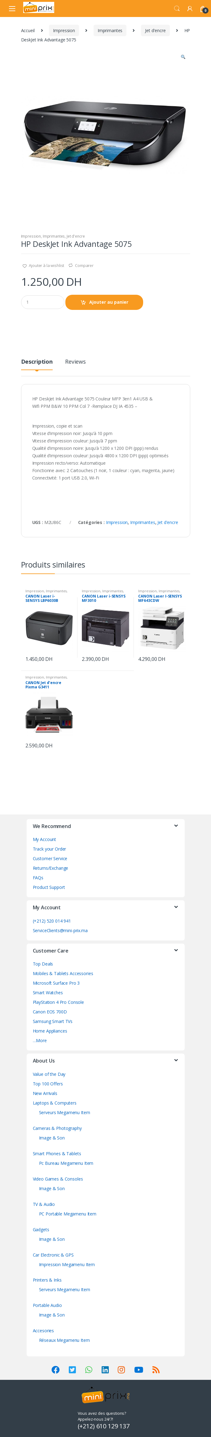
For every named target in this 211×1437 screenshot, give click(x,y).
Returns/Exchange (50, 868)
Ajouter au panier (108, 302)
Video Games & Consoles (58, 1179)
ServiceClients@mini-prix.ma (60, 930)
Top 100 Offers (48, 1084)
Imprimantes (110, 30)
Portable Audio (47, 1305)
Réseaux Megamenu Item (64, 1340)
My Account (44, 839)
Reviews (75, 362)
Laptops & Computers (55, 1103)
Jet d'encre (155, 30)
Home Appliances (50, 1031)
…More (40, 1040)
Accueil (28, 30)
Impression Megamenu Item (67, 1264)
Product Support (49, 887)
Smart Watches (48, 992)
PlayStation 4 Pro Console (58, 1002)
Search (177, 8)
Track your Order (49, 849)
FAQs (38, 878)
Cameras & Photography (57, 1128)
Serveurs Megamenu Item (64, 1112)
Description (37, 362)
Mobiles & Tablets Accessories (63, 973)
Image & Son (52, 1138)
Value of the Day (49, 1074)
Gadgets (41, 1229)
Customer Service (50, 858)
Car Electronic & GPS (53, 1255)
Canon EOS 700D (50, 1012)
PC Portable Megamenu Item (68, 1214)
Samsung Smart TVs (53, 1021)
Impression (64, 30)
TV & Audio (44, 1204)
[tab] (37, 364)
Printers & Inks (47, 1280)
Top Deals (43, 964)
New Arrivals (45, 1093)
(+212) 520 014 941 (52, 921)
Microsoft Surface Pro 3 (56, 983)
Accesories (43, 1330)
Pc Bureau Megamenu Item (66, 1163)
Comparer (84, 265)
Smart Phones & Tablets (57, 1153)
